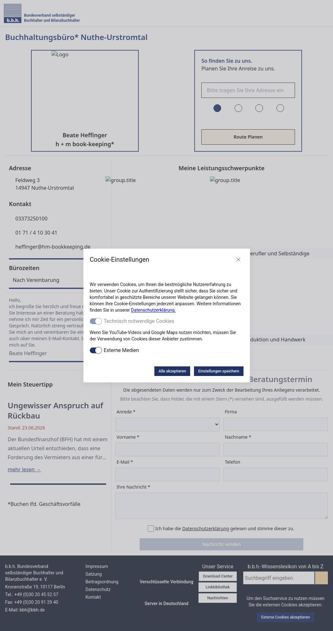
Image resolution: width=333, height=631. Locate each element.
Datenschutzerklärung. (153, 310)
